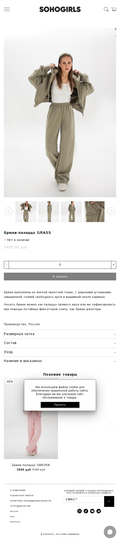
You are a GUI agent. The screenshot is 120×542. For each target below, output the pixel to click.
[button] (9, 211)
